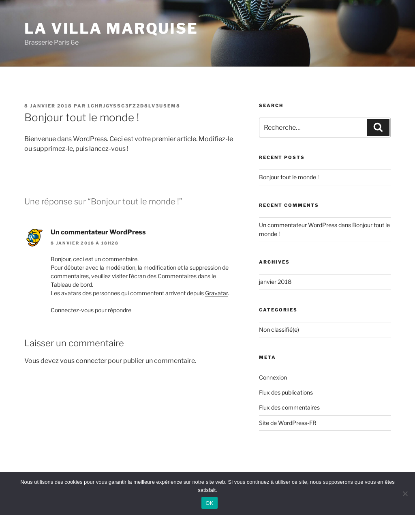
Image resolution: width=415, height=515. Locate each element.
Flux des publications (286, 392)
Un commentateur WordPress (98, 232)
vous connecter (83, 361)
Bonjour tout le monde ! (289, 177)
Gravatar (216, 293)
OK (209, 503)
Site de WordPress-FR (288, 422)
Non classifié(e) (279, 329)
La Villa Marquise (111, 28)
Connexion (273, 377)
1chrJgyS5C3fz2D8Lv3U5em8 (134, 106)
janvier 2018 (275, 281)
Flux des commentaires (289, 407)
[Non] (405, 493)
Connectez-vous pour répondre (91, 310)
